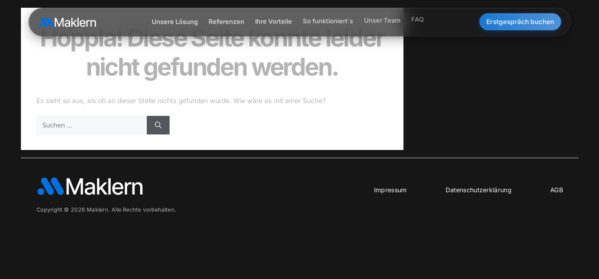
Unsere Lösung (175, 20)
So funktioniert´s (328, 19)
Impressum (390, 190)
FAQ (417, 17)
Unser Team (382, 18)
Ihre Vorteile (273, 20)
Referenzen (226, 20)
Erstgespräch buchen (520, 20)
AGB (556, 190)
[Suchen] (158, 125)
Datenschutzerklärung (478, 190)
